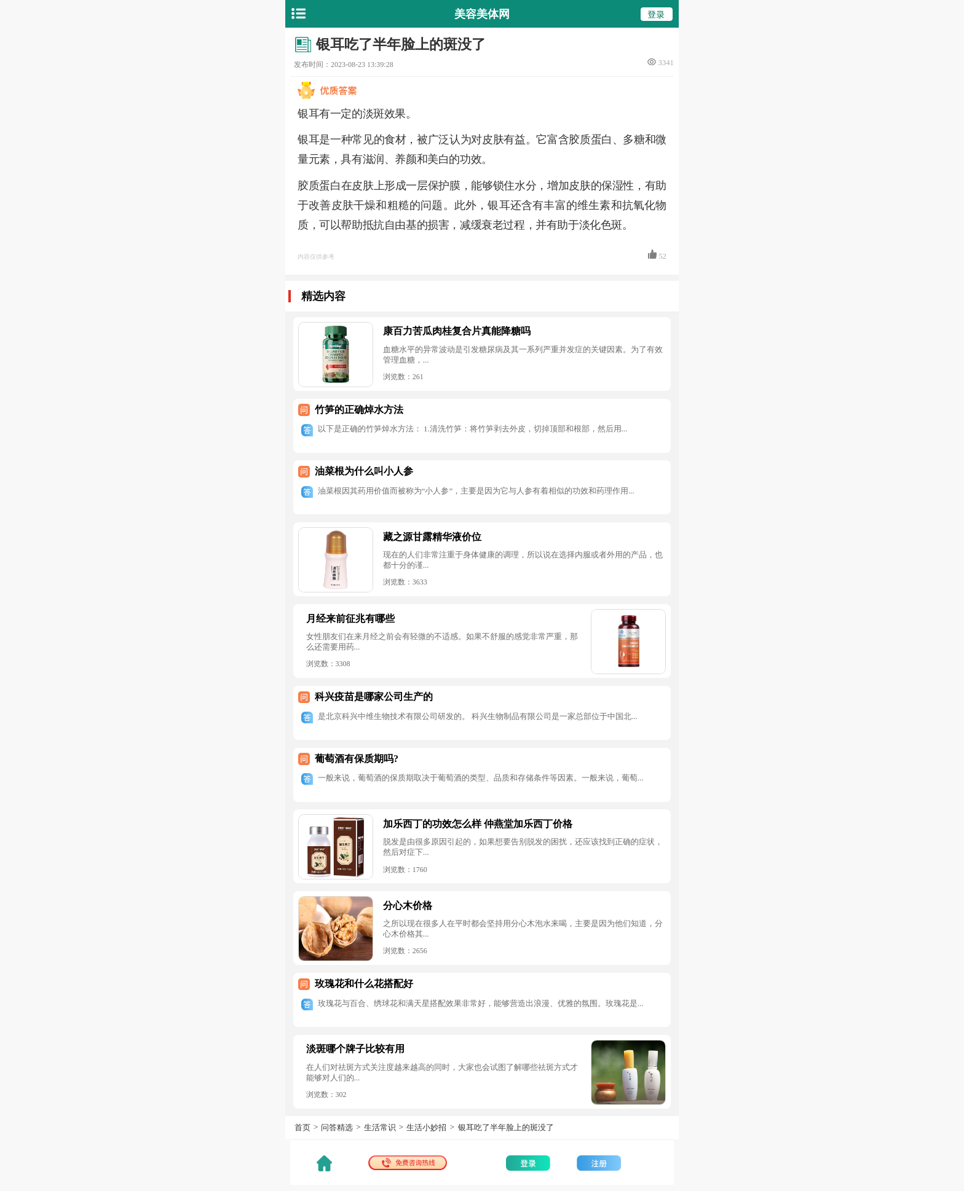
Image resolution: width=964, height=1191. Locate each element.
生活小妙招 (426, 1127)
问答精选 (337, 1127)
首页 (302, 1127)
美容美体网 (482, 14)
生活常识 (380, 1127)
